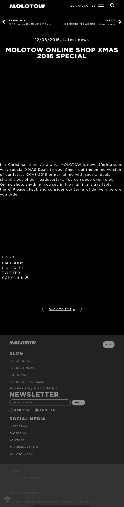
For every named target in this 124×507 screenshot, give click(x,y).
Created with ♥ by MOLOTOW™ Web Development (51, 502)
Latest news (76, 39)
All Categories (82, 5)
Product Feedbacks (26, 381)
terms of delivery (91, 189)
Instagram (18, 426)
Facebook (18, 433)
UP (108, 344)
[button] (7, 499)
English (48, 410)
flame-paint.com (23, 447)
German (22, 410)
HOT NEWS (17, 374)
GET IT (78, 402)
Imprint (15, 470)
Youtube (16, 440)
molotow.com (21, 454)
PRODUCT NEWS (22, 367)
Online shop (11, 184)
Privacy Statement (25, 477)
